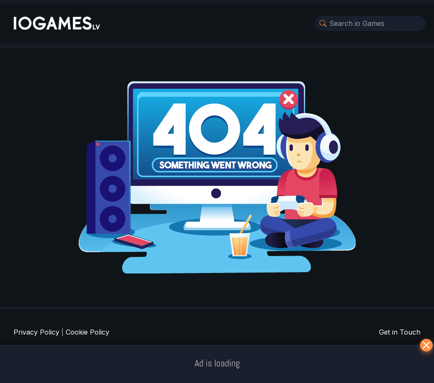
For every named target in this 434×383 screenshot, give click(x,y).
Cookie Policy (87, 332)
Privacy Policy (36, 332)
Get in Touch (399, 332)
